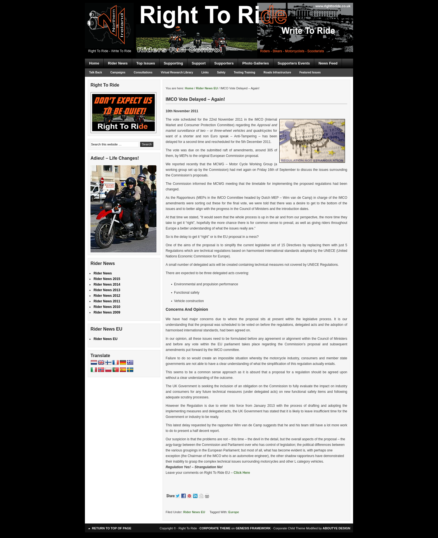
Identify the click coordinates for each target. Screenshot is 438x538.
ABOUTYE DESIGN (336, 528)
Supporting (173, 63)
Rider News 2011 (107, 301)
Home (94, 63)
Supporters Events (294, 63)
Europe (233, 512)
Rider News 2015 (107, 279)
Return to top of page (111, 528)
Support (199, 63)
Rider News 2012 (107, 296)
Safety (221, 72)
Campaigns (117, 72)
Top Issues (145, 63)
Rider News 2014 (107, 284)
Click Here (242, 473)
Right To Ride (219, 19)
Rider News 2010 (107, 307)
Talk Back (95, 72)
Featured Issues (310, 72)
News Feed (327, 63)
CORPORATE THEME (214, 528)
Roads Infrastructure (277, 72)
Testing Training (244, 72)
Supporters (224, 63)
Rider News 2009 (107, 312)
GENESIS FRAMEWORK (253, 528)
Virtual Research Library (177, 72)
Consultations (143, 72)
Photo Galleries (255, 63)
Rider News (118, 63)
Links (205, 72)
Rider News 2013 (107, 290)
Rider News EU (194, 512)
